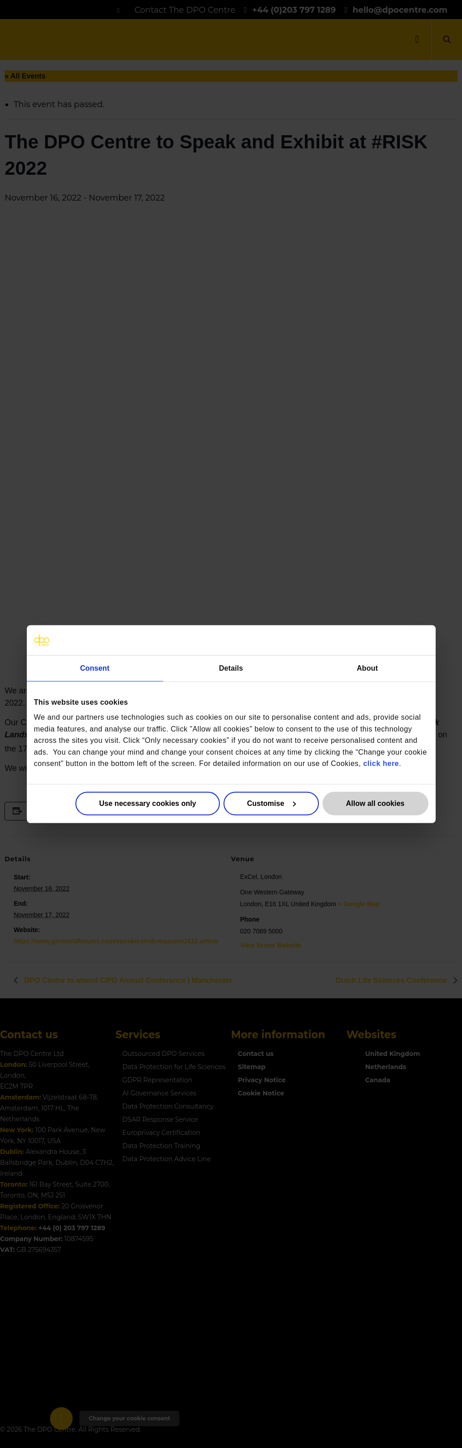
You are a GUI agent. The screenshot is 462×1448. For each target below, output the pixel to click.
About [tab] (367, 668)
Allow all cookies (375, 803)
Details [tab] (231, 668)
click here (381, 763)
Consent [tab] (94, 668)
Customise (271, 803)
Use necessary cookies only (147, 803)
